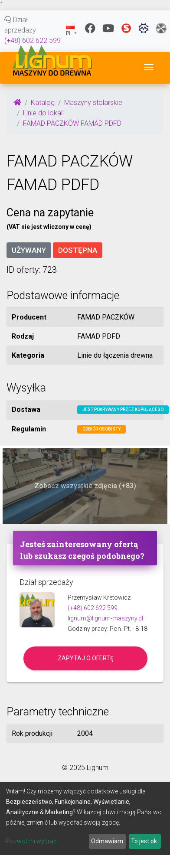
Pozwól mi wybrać (31, 841)
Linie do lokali (43, 113)
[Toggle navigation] (148, 67)
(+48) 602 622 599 (32, 40)
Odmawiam (107, 841)
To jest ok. (144, 841)
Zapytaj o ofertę (86, 658)
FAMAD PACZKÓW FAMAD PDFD (72, 123)
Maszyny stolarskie (93, 102)
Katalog (43, 102)
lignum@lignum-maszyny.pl (105, 618)
